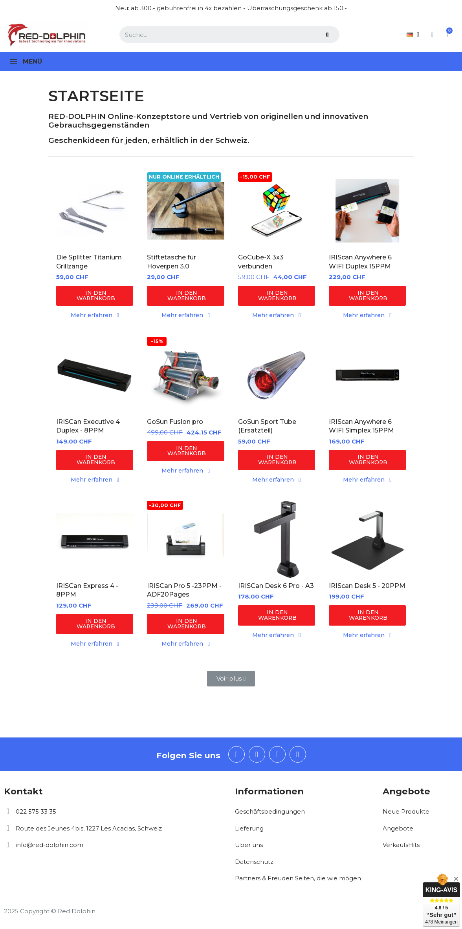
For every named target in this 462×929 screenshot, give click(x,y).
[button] (94, 296)
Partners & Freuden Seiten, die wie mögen (298, 881)
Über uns (249, 848)
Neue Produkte (406, 815)
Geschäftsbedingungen (270, 815)
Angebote (398, 832)
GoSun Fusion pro (175, 423)
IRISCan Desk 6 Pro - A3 (276, 588)
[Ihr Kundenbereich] (424, 35)
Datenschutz (254, 865)
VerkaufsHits (401, 848)
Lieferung (249, 832)
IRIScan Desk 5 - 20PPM (367, 588)
